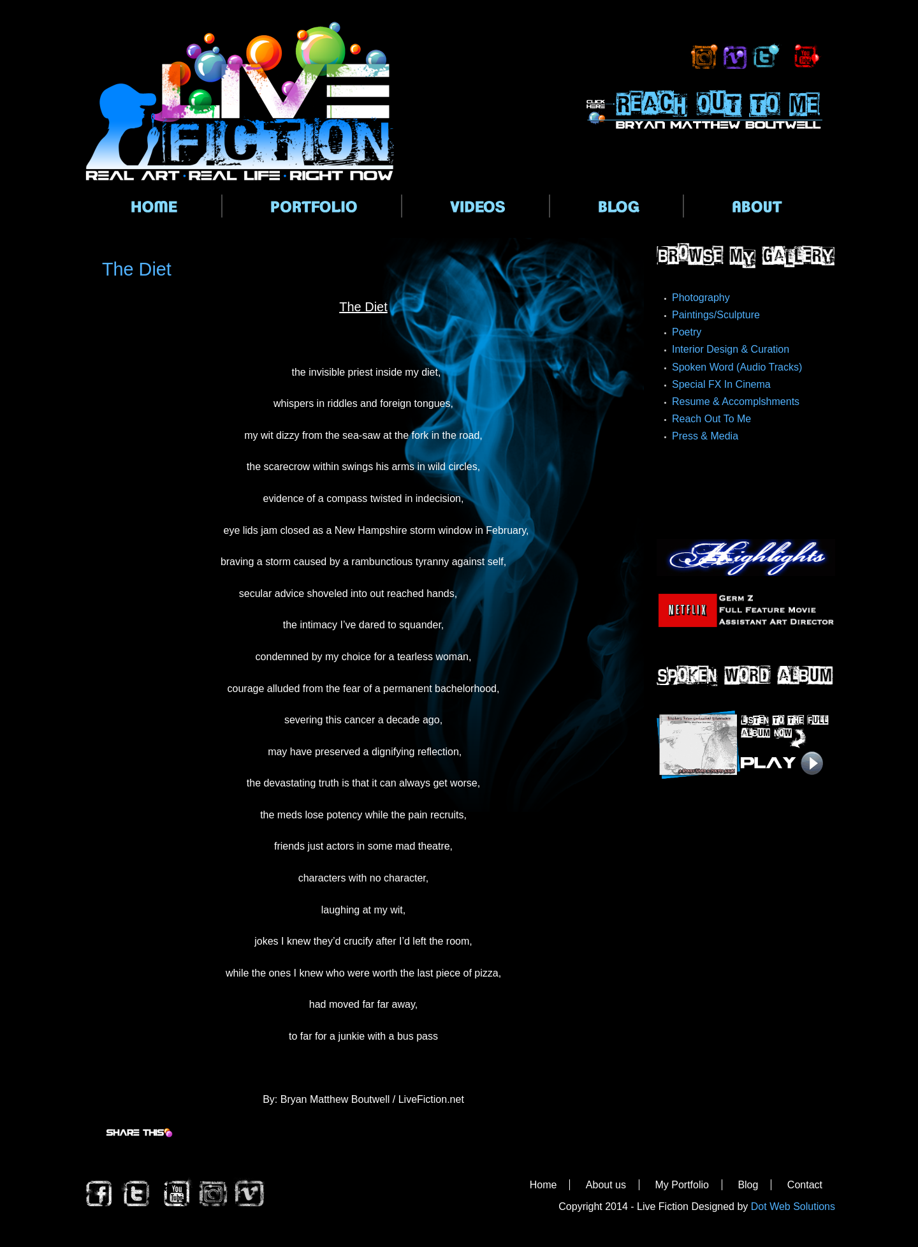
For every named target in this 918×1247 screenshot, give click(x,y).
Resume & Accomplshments (735, 401)
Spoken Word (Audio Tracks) (737, 367)
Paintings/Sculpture (716, 314)
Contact (804, 1184)
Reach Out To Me (711, 418)
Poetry (686, 332)
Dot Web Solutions (793, 1206)
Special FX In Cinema (721, 384)
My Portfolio (681, 1184)
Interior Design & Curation (730, 349)
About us (606, 1184)
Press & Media (705, 436)
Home (543, 1184)
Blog (748, 1184)
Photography (701, 297)
